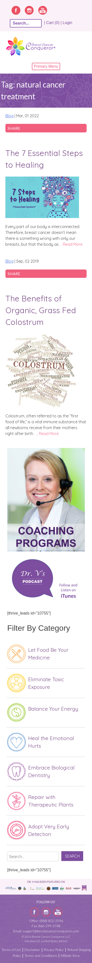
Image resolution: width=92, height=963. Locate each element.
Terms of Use (11, 950)
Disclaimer (32, 950)
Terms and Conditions (41, 955)
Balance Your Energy (53, 709)
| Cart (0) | (53, 23)
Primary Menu (46, 66)
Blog (9, 115)
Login (67, 23)
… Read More (71, 244)
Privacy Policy (54, 950)
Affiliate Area (70, 955)
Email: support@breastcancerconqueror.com (46, 931)
